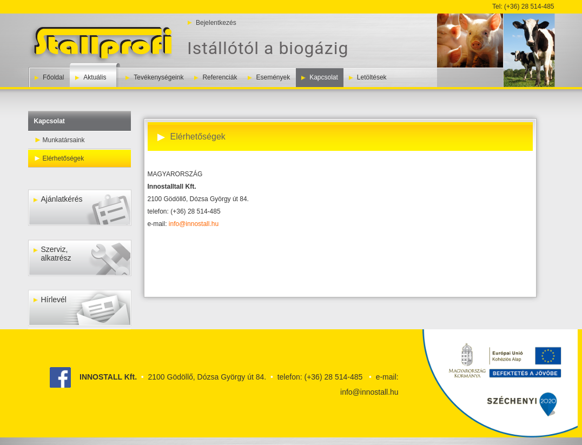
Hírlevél (50, 299)
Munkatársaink (64, 140)
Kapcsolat (323, 77)
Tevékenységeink (158, 77)
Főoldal (53, 77)
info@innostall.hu (194, 224)
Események (273, 77)
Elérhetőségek (63, 158)
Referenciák (219, 77)
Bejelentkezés (216, 22)
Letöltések (372, 77)
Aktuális (94, 77)
